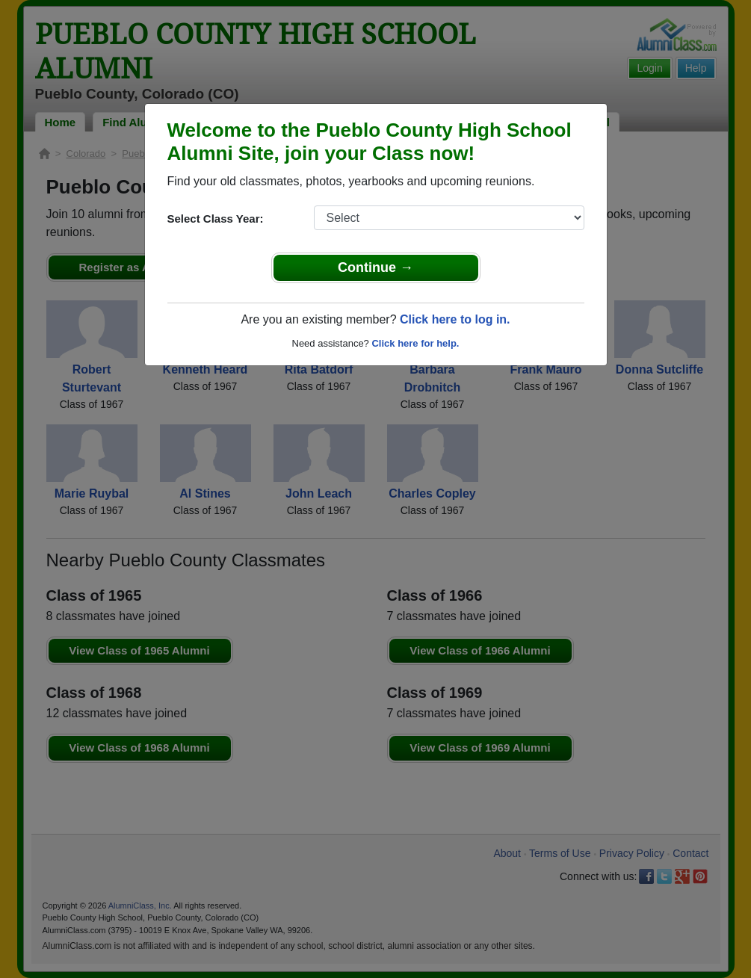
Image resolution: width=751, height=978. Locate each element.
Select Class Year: (215, 218)
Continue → (375, 267)
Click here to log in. (455, 319)
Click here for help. (415, 343)
